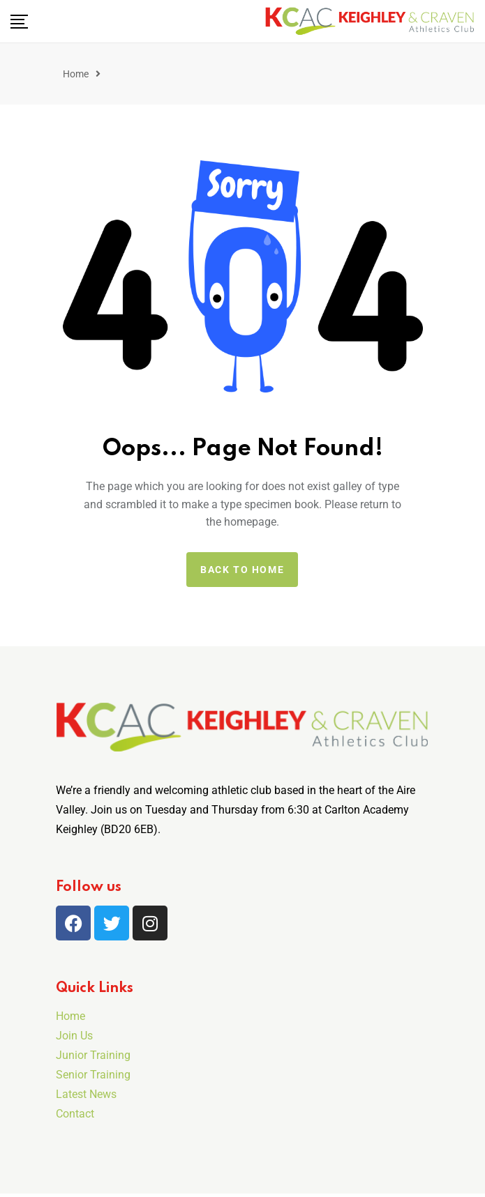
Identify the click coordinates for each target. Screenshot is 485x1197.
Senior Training (93, 1074)
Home (76, 73)
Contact (75, 1113)
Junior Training (93, 1055)
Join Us (74, 1035)
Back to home (242, 569)
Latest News (86, 1094)
